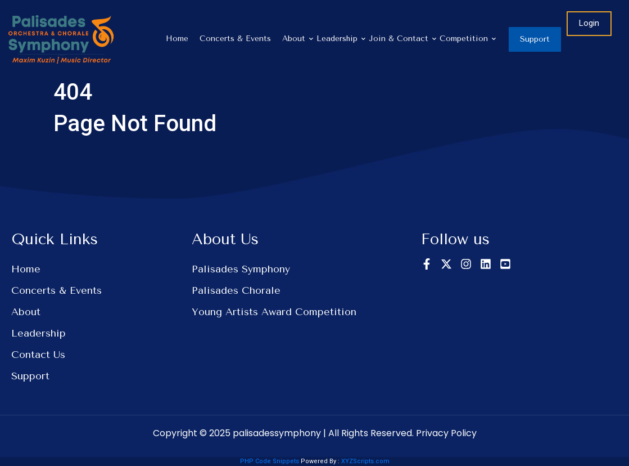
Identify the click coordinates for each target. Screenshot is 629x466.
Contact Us (38, 354)
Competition (467, 38)
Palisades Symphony (241, 269)
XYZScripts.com (365, 461)
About (296, 38)
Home (177, 38)
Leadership (339, 38)
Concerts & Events (235, 38)
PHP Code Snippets (269, 461)
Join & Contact (401, 38)
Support (30, 376)
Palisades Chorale (236, 290)
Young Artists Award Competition (274, 312)
